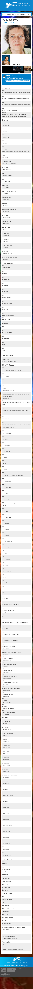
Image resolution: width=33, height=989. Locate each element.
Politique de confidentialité (5, 965)
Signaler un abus (14, 965)
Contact (26, 965)
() (15, 77)
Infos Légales (21, 965)
